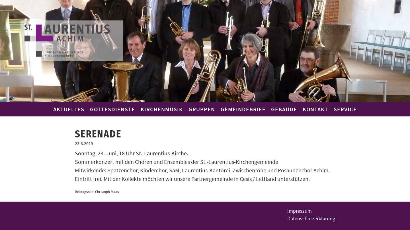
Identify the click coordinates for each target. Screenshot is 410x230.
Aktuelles (68, 109)
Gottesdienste (112, 109)
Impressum (299, 211)
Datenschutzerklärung (311, 219)
